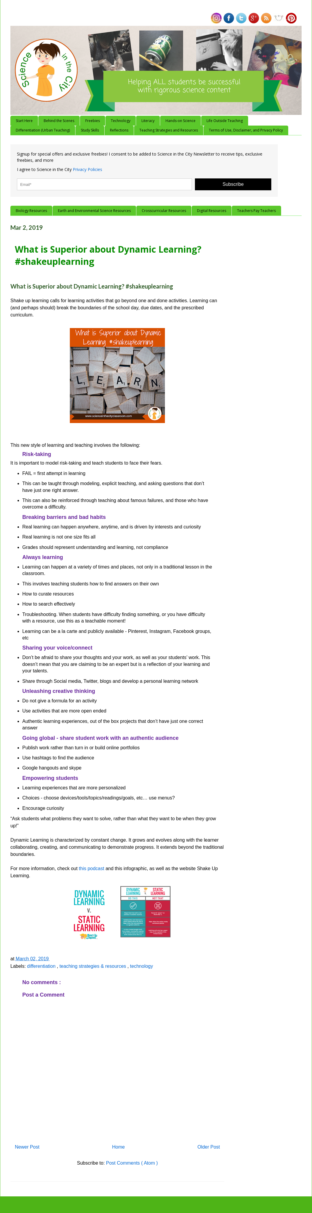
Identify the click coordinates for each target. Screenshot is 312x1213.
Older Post (208, 1146)
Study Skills (90, 130)
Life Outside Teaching (225, 120)
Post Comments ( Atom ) (132, 1163)
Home (118, 1146)
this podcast (91, 868)
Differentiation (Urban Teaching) (43, 130)
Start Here (24, 120)
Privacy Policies (87, 169)
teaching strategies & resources (93, 966)
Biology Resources (31, 210)
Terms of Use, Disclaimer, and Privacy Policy (246, 130)
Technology (120, 120)
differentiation (42, 966)
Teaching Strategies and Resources (168, 130)
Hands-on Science (181, 120)
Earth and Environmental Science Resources (94, 210)
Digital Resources (211, 210)
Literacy (148, 120)
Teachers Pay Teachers (256, 210)
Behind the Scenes (59, 120)
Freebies (92, 120)
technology (141, 966)
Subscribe (233, 184)
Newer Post (27, 1146)
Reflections (119, 130)
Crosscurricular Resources (164, 210)
